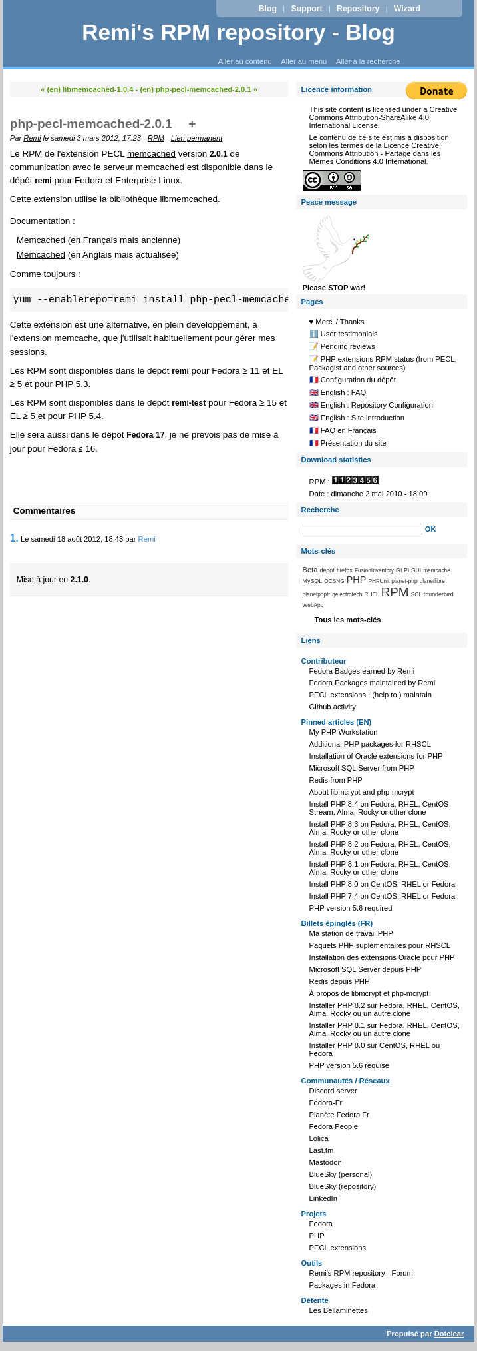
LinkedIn (323, 1198)
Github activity (332, 707)
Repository (358, 8)
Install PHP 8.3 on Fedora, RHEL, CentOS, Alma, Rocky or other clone (380, 828)
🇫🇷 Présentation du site (348, 443)
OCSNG (334, 581)
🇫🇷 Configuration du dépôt (352, 380)
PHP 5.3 (71, 384)
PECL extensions (337, 1248)
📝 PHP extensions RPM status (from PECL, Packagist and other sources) (383, 363)
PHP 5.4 (84, 416)
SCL (416, 594)
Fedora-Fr (326, 1103)
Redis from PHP (336, 780)
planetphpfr (317, 594)
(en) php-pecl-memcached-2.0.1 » (198, 89)
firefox (345, 570)
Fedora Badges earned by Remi (362, 671)
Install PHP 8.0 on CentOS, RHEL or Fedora (382, 884)
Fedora (321, 1224)
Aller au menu (304, 61)
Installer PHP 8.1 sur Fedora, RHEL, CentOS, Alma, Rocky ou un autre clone (384, 1029)
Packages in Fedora (342, 1285)
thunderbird (439, 594)
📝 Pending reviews (342, 346)
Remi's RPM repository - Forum (361, 1273)
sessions (27, 352)
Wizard (407, 8)
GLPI (402, 570)
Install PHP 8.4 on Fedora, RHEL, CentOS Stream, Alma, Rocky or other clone (379, 808)
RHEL (372, 594)
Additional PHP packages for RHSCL (370, 744)
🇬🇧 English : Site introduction (356, 418)
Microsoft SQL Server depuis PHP (365, 969)
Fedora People (333, 1126)
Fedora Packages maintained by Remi (372, 683)
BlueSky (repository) (343, 1186)
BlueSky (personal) (341, 1174)
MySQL (313, 581)
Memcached (41, 240)
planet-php (404, 581)
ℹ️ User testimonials (343, 334)
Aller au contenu (245, 61)
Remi (32, 138)
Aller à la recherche (368, 61)
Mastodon (325, 1162)
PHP (357, 579)
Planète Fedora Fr (339, 1115)
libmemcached (189, 199)
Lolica (319, 1138)
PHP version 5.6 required (351, 908)
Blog (268, 8)
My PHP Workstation (343, 732)
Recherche (320, 510)
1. (14, 538)
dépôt (326, 570)
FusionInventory (374, 570)
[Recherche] (362, 529)
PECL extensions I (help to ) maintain (370, 695)
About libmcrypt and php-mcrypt (361, 792)
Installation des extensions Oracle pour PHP (382, 957)
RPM (156, 138)
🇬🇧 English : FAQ (338, 392)
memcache (76, 338)
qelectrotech (347, 594)
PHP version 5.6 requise (349, 1065)
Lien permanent (197, 138)
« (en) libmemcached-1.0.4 (87, 89)
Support (306, 8)
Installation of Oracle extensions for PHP (376, 756)
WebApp (313, 605)
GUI (416, 570)
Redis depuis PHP (339, 981)
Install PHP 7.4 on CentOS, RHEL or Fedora (382, 896)
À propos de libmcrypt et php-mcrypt (369, 993)
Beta (310, 570)
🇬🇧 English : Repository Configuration (371, 405)
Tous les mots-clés (348, 620)
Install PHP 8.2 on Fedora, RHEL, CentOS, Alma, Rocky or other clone (380, 848)
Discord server (333, 1091)
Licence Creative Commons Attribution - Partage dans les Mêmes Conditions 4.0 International (375, 153)
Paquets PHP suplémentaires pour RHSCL (379, 945)
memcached (151, 154)
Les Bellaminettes (338, 1310)
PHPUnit (378, 581)
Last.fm (321, 1150)
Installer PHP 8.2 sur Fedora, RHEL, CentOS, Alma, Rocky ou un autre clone (384, 1009)
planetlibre (432, 581)
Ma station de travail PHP (351, 933)
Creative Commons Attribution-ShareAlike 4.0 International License (383, 117)
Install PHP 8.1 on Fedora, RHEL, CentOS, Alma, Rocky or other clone (380, 868)
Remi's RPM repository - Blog (238, 32)
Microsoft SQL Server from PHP (361, 768)
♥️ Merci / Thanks (337, 322)
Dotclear (449, 1334)
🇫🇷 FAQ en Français (343, 430)
